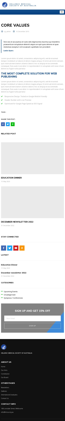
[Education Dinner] (32, 158)
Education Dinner (11, 177)
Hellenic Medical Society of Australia (23, 5)
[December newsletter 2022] (32, 202)
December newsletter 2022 (17, 221)
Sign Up (32, 326)
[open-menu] (62, 11)
